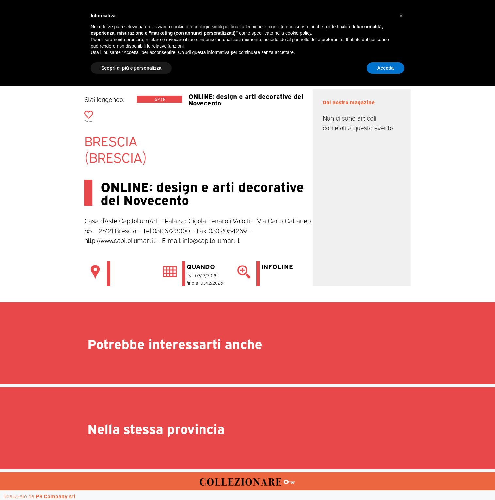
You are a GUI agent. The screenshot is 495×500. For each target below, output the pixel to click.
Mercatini (187, 62)
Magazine (150, 62)
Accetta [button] (385, 482)
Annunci (377, 62)
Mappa (345, 62)
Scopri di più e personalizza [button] (131, 482)
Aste (319, 62)
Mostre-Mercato (233, 62)
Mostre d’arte (285, 62)
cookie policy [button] (298, 447)
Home (118, 62)
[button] (401, 430)
